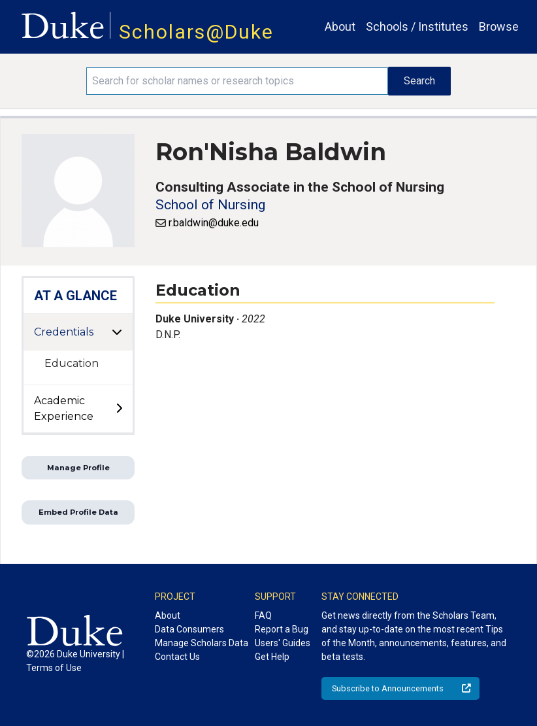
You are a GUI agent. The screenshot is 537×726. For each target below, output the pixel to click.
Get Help (272, 656)
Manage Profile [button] (78, 467)
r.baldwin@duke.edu (214, 222)
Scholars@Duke (196, 31)
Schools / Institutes (417, 26)
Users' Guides (282, 643)
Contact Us (177, 656)
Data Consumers (189, 629)
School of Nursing (210, 205)
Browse (499, 26)
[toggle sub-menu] (119, 408)
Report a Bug (281, 629)
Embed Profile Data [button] (78, 512)
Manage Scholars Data (201, 643)
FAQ (263, 615)
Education (71, 363)
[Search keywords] (237, 81)
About (340, 26)
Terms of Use (54, 668)
